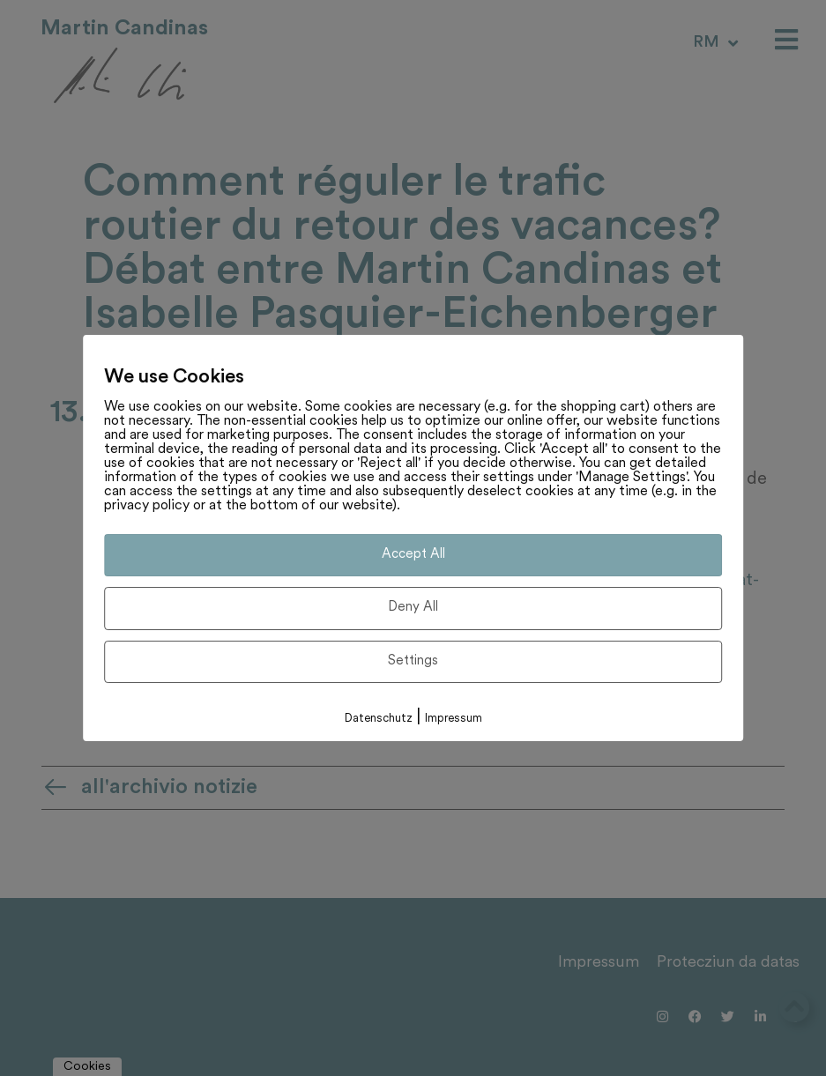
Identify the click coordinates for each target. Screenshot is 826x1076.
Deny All (413, 607)
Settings (413, 661)
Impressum (453, 718)
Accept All (413, 554)
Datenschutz (379, 718)
